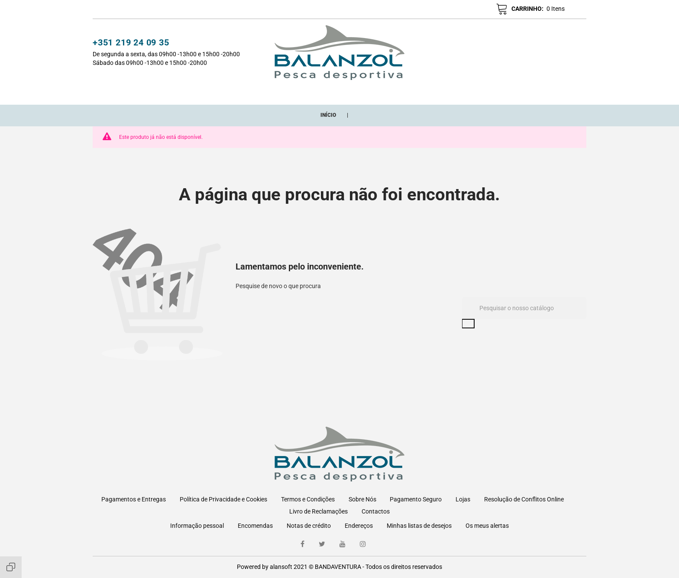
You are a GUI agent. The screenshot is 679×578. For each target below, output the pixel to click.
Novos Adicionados (290, 92)
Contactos (376, 511)
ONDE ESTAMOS (445, 92)
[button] (449, 9)
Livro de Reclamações (318, 511)
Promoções (354, 92)
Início (185, 92)
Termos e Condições (308, 499)
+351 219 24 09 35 (131, 44)
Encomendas (255, 525)
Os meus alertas (487, 525)
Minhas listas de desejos (419, 525)
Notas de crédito (309, 525)
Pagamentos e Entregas (133, 499)
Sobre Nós (362, 499)
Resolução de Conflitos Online (524, 499)
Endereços (359, 525)
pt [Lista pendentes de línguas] (573, 10)
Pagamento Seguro (416, 499)
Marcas (397, 92)
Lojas (463, 499)
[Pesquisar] (524, 318)
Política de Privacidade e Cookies (223, 499)
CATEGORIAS (225, 92)
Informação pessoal (197, 525)
